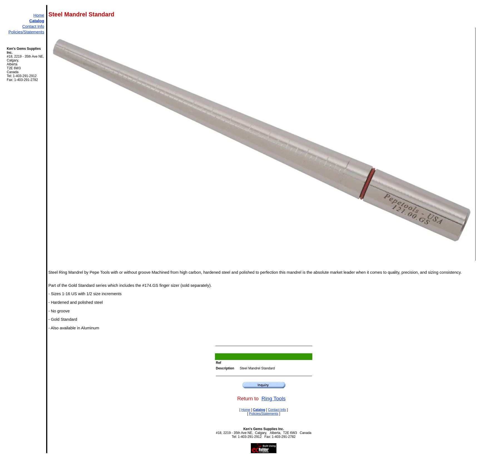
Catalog (36, 21)
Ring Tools (273, 398)
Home (38, 15)
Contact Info (33, 26)
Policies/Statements (26, 32)
